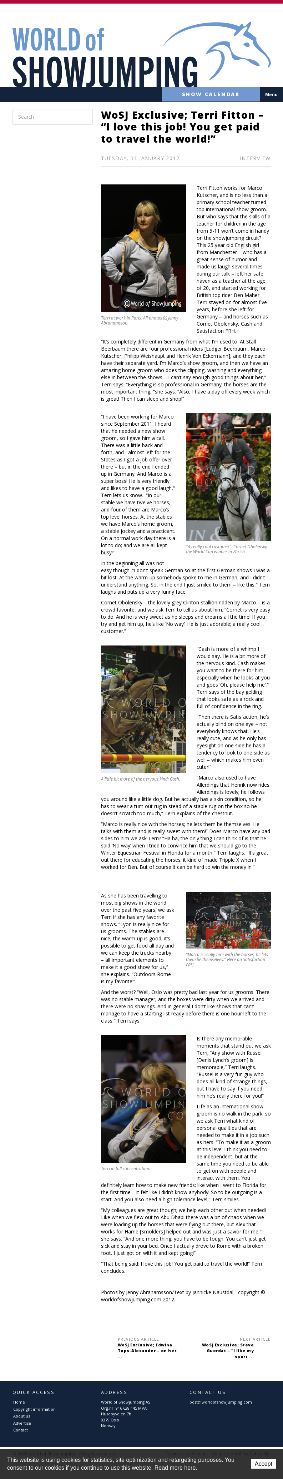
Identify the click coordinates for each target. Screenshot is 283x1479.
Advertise (22, 1423)
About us (21, 1416)
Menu (271, 94)
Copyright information (34, 1409)
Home (19, 1402)
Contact (20, 1430)
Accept (263, 1464)
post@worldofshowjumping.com (220, 1402)
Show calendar (204, 95)
